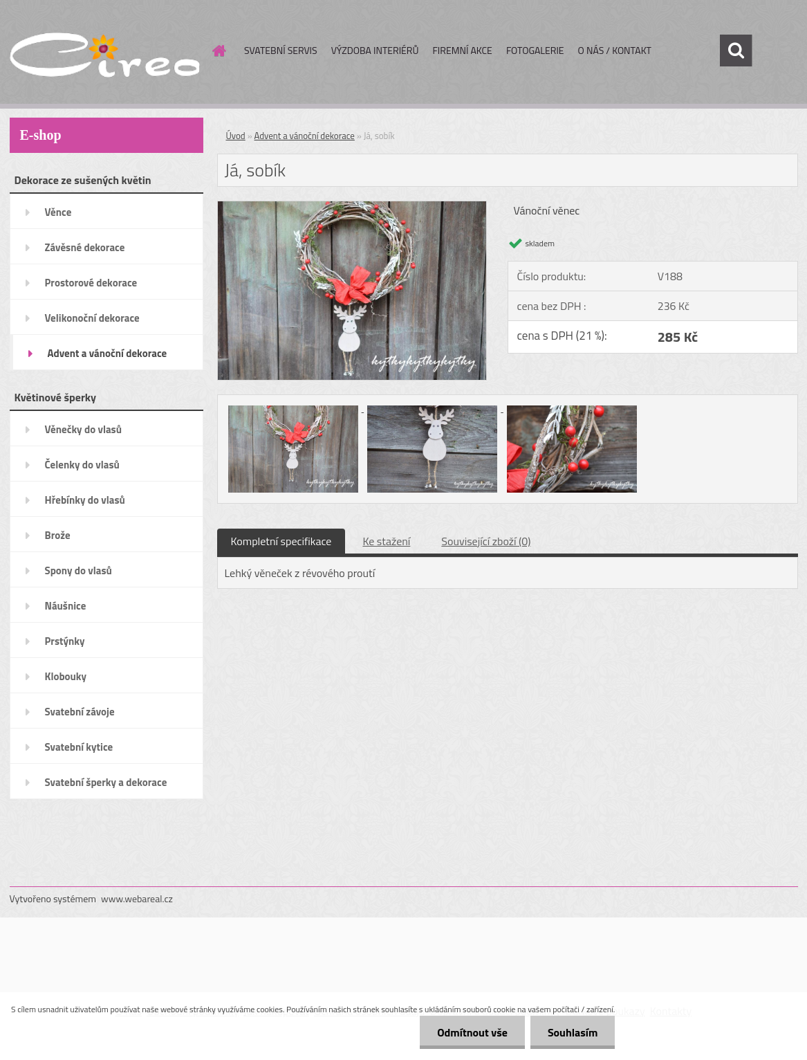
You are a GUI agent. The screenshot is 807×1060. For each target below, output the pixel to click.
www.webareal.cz (137, 898)
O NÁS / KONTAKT (614, 50)
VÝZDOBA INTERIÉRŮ (375, 50)
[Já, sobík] (352, 207)
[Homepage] (218, 50)
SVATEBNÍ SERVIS (280, 50)
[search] (736, 50)
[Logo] (105, 51)
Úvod (235, 136)
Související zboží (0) (485, 541)
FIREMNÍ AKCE (462, 50)
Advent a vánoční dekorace (304, 136)
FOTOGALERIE (535, 50)
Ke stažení (386, 541)
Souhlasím (573, 1032)
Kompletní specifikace (281, 541)
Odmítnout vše (472, 1032)
